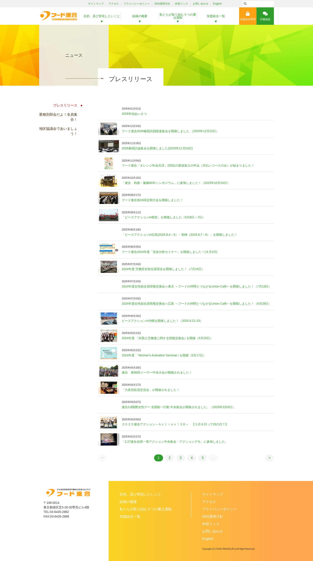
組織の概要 (139, 16)
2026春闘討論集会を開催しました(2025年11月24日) (157, 148)
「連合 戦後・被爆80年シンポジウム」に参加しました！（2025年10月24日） (176, 183)
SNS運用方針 (162, 3)
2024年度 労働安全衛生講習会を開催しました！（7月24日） (163, 269)
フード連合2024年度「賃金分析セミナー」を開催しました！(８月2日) (169, 252)
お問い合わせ (200, 3)
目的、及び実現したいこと (101, 16)
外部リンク (181, 3)
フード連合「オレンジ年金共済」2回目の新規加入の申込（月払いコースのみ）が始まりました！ (188, 165)
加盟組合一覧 (216, 16)
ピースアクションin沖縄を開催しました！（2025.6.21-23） (162, 320)
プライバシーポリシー (137, 3)
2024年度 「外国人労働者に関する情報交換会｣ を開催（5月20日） (167, 338)
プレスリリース (65, 105)
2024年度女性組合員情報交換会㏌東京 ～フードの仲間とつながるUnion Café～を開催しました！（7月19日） (196, 286)
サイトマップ (96, 3)
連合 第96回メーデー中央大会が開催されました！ (157, 372)
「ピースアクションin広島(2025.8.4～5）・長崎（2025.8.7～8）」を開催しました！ (179, 234)
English (217, 3)
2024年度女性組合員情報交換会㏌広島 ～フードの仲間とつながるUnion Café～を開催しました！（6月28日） (196, 303)
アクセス (113, 3)
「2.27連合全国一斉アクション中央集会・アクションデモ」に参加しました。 (175, 441)
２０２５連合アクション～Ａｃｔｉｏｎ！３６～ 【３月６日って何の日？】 (175, 424)
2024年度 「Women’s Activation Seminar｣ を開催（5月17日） (164, 355)
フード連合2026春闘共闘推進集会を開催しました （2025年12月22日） (170, 131)
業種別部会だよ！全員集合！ (58, 117)
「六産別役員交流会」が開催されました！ (151, 390)
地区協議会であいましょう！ (58, 131)
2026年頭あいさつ (134, 113)
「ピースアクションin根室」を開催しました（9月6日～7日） (163, 217)
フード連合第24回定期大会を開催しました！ (152, 200)
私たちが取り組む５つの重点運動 (178, 16)
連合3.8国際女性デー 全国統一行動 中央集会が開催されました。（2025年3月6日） (178, 407)
